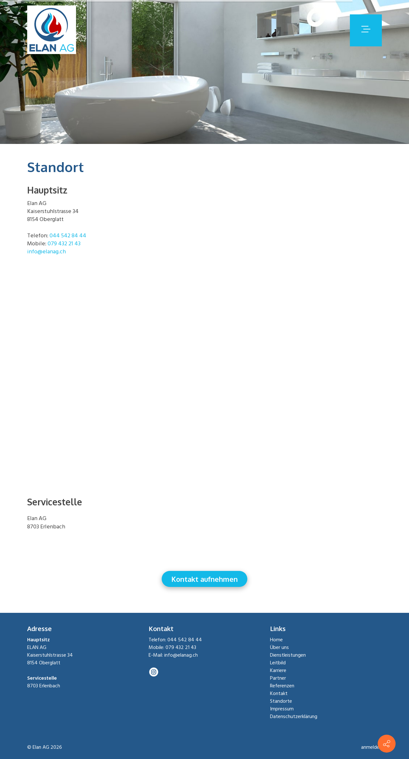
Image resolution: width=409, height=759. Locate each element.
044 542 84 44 (68, 236)
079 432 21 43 (64, 244)
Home (276, 640)
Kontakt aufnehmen (204, 578)
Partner (278, 678)
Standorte (281, 701)
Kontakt (279, 694)
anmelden (371, 747)
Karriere (278, 671)
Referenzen (282, 686)
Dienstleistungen (288, 655)
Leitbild (278, 663)
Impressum (282, 709)
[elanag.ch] (51, 30)
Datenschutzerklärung (293, 717)
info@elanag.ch (46, 252)
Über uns (279, 648)
